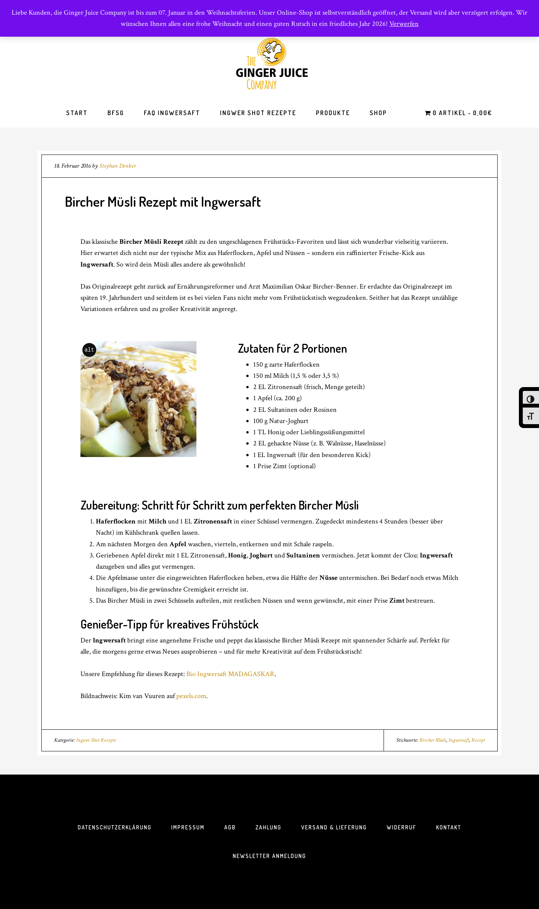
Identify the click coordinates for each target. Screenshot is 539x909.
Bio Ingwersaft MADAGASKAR (230, 673)
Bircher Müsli (433, 740)
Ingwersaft (459, 740)
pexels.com (191, 696)
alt (89, 349)
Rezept (478, 740)
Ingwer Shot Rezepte (96, 740)
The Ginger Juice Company (269, 63)
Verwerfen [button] (404, 23)
